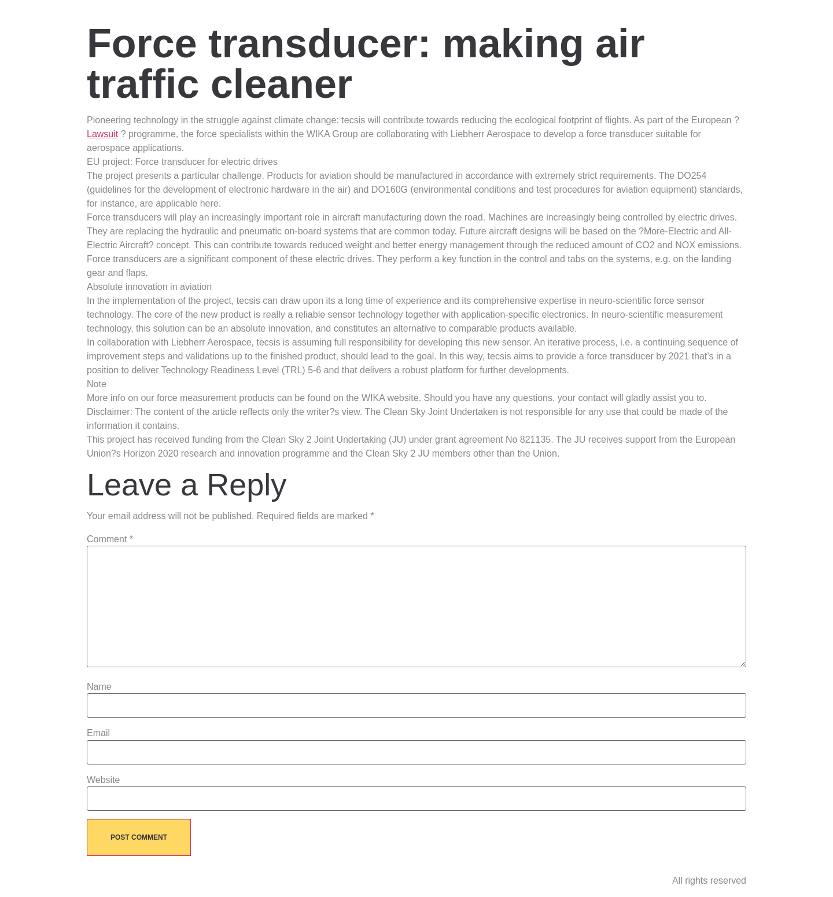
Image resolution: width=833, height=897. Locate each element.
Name (99, 687)
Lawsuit (102, 134)
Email (98, 733)
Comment (110, 539)
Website (103, 780)
